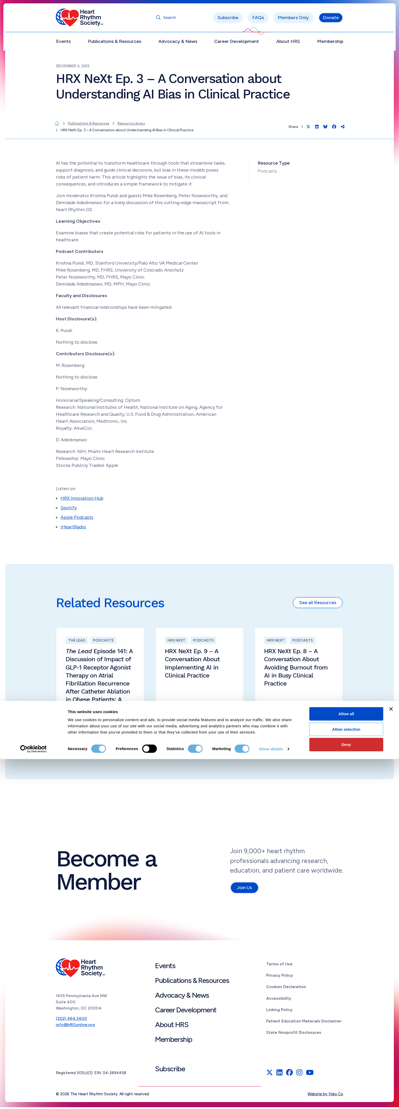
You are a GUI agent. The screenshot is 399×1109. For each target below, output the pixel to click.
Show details (271, 1099)
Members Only (293, 19)
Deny (346, 1094)
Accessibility (278, 999)
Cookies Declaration (286, 988)
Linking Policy (279, 1011)
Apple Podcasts (76, 519)
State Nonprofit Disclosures (293, 1034)
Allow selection (346, 1079)
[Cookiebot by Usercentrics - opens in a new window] (33, 1099)
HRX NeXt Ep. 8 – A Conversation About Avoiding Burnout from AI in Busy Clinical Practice (296, 669)
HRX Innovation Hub (81, 500)
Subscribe (228, 19)
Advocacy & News (177, 43)
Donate (331, 19)
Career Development (236, 43)
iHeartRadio (73, 529)
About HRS (288, 43)
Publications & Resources (114, 43)
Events (63, 43)
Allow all (346, 1063)
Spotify (68, 509)
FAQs (258, 19)
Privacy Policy (279, 977)
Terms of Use (279, 965)
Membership (330, 43)
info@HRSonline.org (75, 1026)
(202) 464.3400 (71, 1020)
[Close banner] (391, 1059)
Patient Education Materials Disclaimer (304, 1022)
